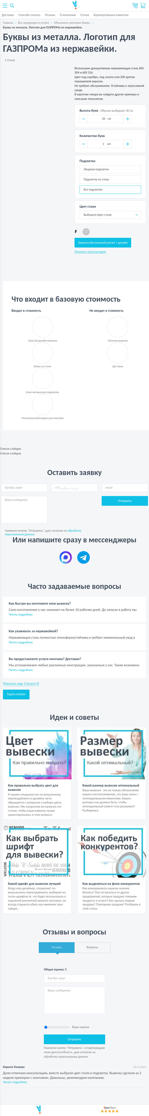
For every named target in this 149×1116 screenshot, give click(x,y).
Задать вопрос (16, 694)
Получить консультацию (90, 252)
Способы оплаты (29, 15)
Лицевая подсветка (96, 169)
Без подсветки (93, 189)
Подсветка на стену (96, 179)
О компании (68, 15)
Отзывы (50, 15)
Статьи (84, 15)
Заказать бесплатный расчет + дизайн (103, 242)
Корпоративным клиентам (111, 15)
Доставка (8, 15)
